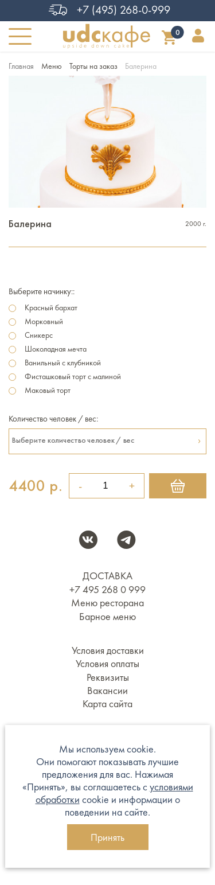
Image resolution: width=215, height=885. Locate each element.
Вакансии (107, 690)
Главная (21, 66)
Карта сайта (107, 703)
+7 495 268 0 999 (107, 589)
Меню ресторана (107, 603)
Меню (51, 66)
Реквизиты (108, 677)
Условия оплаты (107, 663)
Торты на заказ (93, 66)
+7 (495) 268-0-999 (107, 10)
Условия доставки (108, 650)
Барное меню (107, 616)
